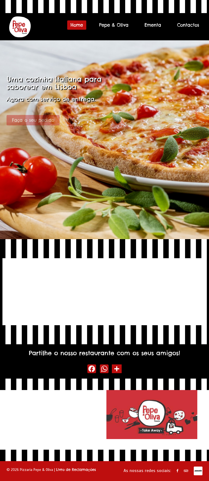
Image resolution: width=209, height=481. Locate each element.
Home (76, 25)
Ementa (153, 25)
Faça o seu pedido (33, 121)
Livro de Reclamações (76, 469)
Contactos (188, 25)
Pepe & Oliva (113, 25)
